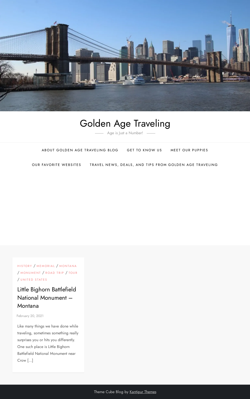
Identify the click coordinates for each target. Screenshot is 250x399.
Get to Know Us (144, 150)
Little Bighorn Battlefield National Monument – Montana (46, 297)
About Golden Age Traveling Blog (80, 150)
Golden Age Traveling (125, 123)
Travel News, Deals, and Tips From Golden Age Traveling (154, 164)
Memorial (46, 266)
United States (34, 280)
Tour (73, 273)
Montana (68, 266)
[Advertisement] (125, 208)
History (24, 266)
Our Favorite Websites (56, 164)
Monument (31, 273)
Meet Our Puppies (189, 150)
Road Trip (54, 273)
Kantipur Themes (143, 392)
